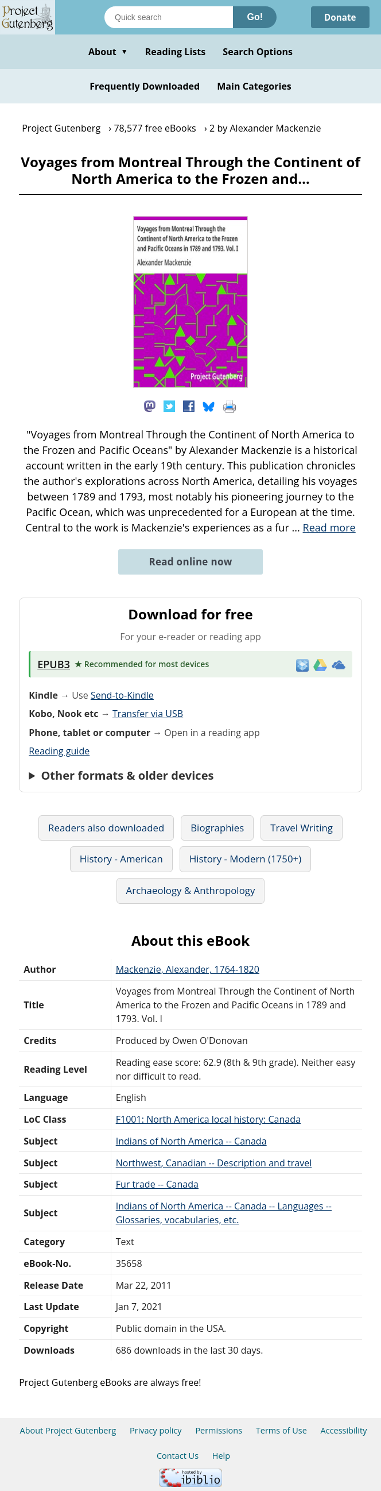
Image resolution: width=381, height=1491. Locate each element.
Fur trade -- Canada (157, 1184)
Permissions (218, 1430)
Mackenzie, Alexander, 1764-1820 (187, 969)
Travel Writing (301, 827)
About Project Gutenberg (68, 1430)
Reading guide (59, 751)
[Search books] (168, 17)
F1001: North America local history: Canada (208, 1119)
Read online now (190, 561)
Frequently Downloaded (145, 86)
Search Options (258, 51)
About (108, 52)
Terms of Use (281, 1430)
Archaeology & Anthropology (190, 890)
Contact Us (178, 1455)
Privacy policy (156, 1430)
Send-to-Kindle (122, 695)
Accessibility (344, 1430)
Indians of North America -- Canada (191, 1141)
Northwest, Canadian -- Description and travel (214, 1163)
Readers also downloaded (106, 827)
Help (221, 1455)
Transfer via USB (147, 713)
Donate (339, 17)
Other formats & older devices (127, 776)
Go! (255, 17)
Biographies (217, 827)
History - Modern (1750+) (245, 858)
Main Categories (254, 86)
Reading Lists (175, 51)
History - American (121, 858)
